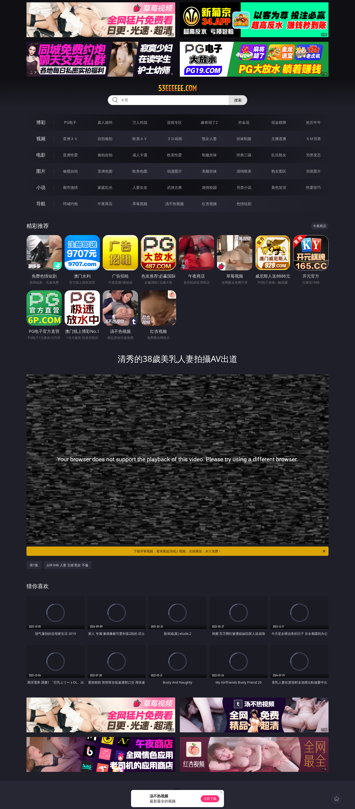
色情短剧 (244, 203)
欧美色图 (139, 171)
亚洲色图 (105, 171)
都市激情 (70, 187)
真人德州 (105, 122)
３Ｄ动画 (174, 138)
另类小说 (244, 187)
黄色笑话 (278, 187)
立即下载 (210, 798)
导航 (41, 203)
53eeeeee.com (177, 88)
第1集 (34, 565)
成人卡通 (139, 154)
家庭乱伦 (105, 187)
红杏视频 (209, 203)
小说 (41, 187)
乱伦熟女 (278, 154)
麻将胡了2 (209, 122)
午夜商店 (105, 203)
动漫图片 (174, 171)
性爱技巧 (313, 187)
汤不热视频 (174, 203)
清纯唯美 (244, 171)
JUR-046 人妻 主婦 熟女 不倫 (67, 565)
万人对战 (139, 122)
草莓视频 (139, 203)
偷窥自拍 (70, 171)
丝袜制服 (244, 138)
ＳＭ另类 (313, 138)
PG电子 (70, 122)
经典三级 (244, 154)
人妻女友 (139, 187)
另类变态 (313, 154)
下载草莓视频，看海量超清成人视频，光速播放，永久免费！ (230, 551)
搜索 (238, 100)
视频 (41, 138)
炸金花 (244, 122)
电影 (41, 155)
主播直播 (278, 138)
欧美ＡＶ (139, 138)
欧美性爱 (174, 154)
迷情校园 (209, 187)
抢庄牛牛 (313, 122)
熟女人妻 (209, 138)
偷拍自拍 (105, 154)
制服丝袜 (209, 154)
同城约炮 (70, 203)
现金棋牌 (278, 122)
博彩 (41, 122)
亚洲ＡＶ (70, 138)
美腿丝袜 (209, 171)
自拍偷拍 (105, 138)
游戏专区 (174, 122)
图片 (41, 171)
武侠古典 (174, 187)
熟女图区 (278, 171)
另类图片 (313, 171)
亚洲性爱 (70, 154)
